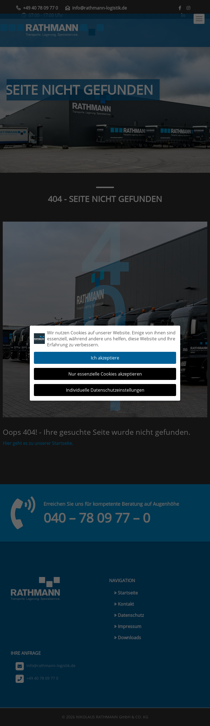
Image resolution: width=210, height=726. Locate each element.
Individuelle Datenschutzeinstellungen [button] (105, 386)
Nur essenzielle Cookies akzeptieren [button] (105, 370)
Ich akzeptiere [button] (105, 354)
